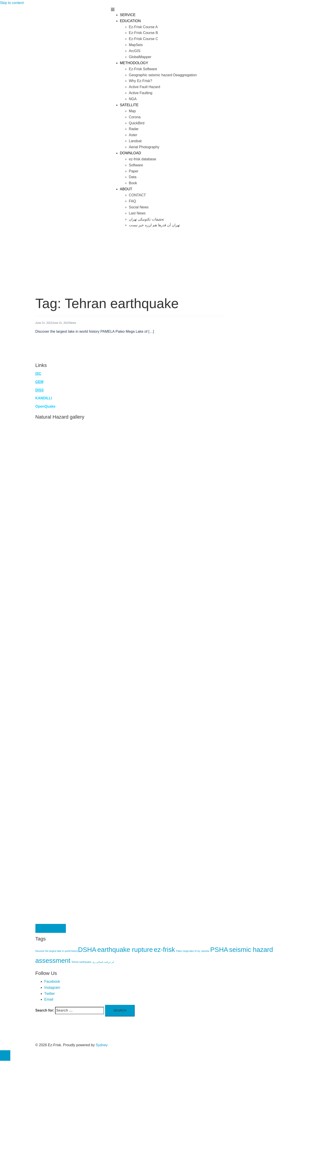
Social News (139, 207)
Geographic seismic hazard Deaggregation (163, 75)
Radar (134, 129)
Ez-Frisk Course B (143, 33)
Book (133, 183)
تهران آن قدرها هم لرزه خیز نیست (154, 225)
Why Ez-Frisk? (140, 81)
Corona (134, 117)
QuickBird (136, 123)
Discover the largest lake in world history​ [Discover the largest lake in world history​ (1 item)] (56, 951)
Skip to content (12, 3)
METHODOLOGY (134, 63)
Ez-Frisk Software (143, 69)
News (72, 322)
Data (132, 177)
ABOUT (126, 189)
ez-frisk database (142, 159)
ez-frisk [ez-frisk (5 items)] (164, 949)
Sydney (102, 1045)
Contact (50, 928)
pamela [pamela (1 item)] (205, 951)
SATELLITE (129, 105)
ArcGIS (134, 51)
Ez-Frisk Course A (143, 27)
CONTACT (137, 195)
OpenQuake (45, 406)
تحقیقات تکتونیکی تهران (146, 219)
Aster (133, 135)
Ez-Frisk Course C (143, 39)
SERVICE (128, 15)
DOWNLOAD (130, 153)
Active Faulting (140, 93)
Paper (133, 171)
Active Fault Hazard (144, 87)
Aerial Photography (144, 147)
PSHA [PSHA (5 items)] (219, 949)
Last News (137, 213)
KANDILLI (43, 398)
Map (132, 111)
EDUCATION (130, 21)
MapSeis (136, 45)
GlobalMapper (140, 57)
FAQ (132, 201)
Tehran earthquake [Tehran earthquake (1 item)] (81, 962)
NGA (133, 99)
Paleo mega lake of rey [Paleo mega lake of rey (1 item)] (188, 951)
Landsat (135, 141)
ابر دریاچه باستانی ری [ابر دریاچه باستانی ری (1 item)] (103, 962)
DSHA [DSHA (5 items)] (87, 949)
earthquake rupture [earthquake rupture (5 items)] (125, 949)
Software (136, 165)
